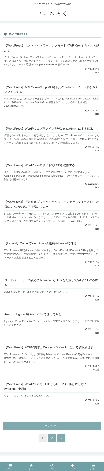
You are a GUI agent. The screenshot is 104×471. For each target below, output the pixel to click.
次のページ (52, 425)
